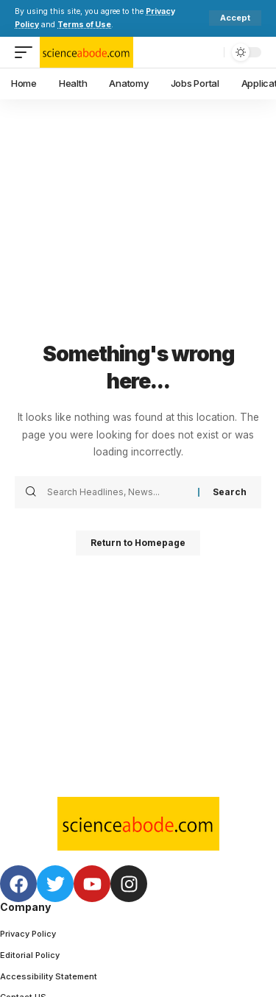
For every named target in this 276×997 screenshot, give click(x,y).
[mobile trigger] (27, 52)
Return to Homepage (138, 542)
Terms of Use (84, 24)
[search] (209, 52)
